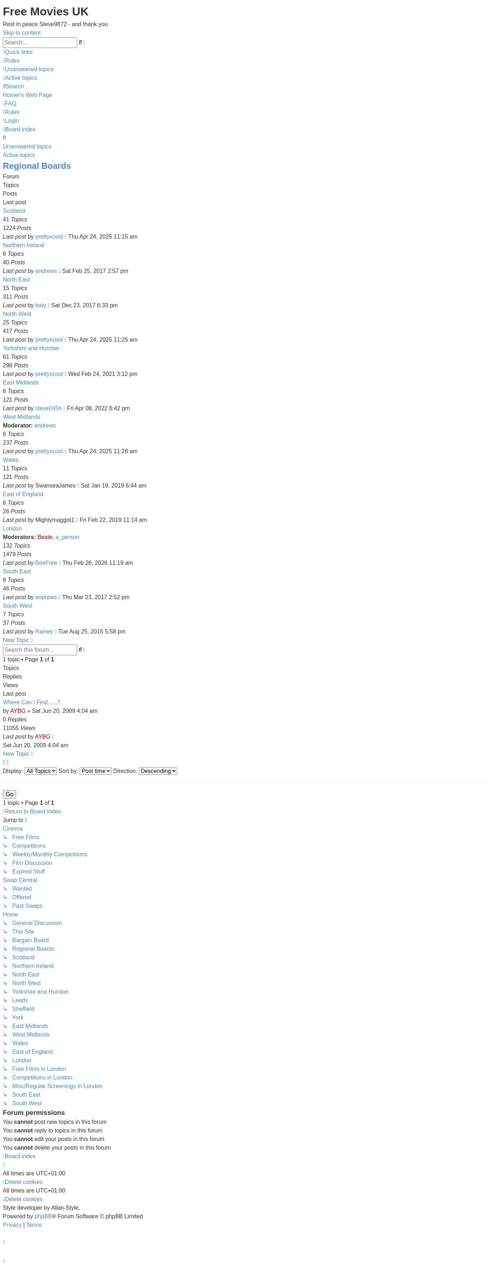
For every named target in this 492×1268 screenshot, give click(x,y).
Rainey (44, 631)
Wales (11, 460)
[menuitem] (11, 61)
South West (17, 606)
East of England (23, 494)
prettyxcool (49, 237)
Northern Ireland (23, 245)
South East (17, 571)
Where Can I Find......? (31, 702)
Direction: (145, 771)
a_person (68, 537)
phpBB (43, 1216)
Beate (45, 537)
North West (17, 314)
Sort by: (85, 771)
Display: (30, 771)
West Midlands (21, 417)
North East (16, 279)
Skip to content (22, 33)
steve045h (48, 408)
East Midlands (21, 383)
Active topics (19, 155)
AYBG (17, 711)
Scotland (14, 211)
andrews (46, 271)
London (12, 528)
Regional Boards (37, 166)
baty (40, 305)
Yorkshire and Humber (31, 348)
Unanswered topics (27, 146)
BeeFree (46, 563)
